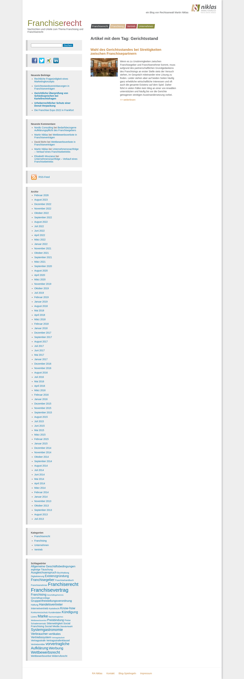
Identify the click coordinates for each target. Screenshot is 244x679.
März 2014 (40, 487)
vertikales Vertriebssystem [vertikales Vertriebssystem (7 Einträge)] (46, 635)
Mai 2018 (39, 310)
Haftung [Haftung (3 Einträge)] (34, 605)
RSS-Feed (44, 177)
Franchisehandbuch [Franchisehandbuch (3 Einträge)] (64, 580)
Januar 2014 (41, 496)
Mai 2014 (39, 479)
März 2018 (40, 319)
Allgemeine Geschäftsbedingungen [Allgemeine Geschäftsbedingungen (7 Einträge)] (53, 566)
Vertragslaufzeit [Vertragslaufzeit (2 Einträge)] (58, 638)
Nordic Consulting (43, 127)
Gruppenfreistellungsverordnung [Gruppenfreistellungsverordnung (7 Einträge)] (51, 600)
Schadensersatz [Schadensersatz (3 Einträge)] (38, 623)
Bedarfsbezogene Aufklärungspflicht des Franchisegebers (55, 129)
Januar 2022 (41, 244)
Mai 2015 (39, 430)
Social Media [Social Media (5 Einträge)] (52, 626)
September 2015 (43, 412)
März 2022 (40, 239)
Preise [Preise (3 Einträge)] (67, 620)
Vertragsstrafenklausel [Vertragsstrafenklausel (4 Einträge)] (58, 640)
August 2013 (41, 514)
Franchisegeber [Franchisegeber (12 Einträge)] (42, 580)
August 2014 (41, 465)
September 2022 (43, 217)
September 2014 (43, 461)
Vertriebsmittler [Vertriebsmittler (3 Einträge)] (38, 644)
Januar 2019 (41, 301)
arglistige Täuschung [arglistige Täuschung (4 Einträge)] (42, 569)
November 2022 (42, 208)
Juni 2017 (39, 350)
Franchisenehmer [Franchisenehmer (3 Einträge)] (39, 585)
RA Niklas (97, 673)
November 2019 (42, 284)
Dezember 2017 (42, 332)
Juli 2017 (39, 346)
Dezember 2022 (42, 204)
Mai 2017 (39, 354)
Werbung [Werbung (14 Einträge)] (56, 648)
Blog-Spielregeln (127, 673)
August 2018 (41, 306)
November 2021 (42, 248)
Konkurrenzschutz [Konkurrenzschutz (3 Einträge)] (39, 612)
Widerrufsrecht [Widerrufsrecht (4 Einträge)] (59, 656)
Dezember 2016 (42, 363)
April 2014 (39, 483)
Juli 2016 (39, 377)
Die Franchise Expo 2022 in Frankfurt (54, 110)
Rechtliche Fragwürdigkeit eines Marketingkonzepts (51, 80)
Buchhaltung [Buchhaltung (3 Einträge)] (63, 573)
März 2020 (40, 279)
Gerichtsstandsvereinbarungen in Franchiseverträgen (51, 87)
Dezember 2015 (42, 403)
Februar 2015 (41, 439)
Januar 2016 (41, 399)
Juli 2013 (39, 519)
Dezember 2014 (42, 448)
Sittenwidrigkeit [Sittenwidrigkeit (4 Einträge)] (54, 623)
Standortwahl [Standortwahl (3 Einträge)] (66, 626)
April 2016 (39, 386)
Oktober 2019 (41, 288)
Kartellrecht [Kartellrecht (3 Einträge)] (54, 608)
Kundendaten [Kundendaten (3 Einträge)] (55, 612)
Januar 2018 (41, 328)
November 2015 (42, 408)
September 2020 (43, 266)
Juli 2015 (39, 421)
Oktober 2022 (41, 213)
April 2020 (39, 275)
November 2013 (42, 501)
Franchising (117, 26)
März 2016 (40, 390)
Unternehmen (146, 26)
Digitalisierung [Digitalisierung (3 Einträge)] (37, 576)
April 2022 (39, 235)
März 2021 (40, 261)
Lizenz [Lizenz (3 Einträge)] (34, 617)
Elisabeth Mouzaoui (44, 156)
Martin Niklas (41, 134)
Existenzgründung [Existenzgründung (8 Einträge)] (57, 576)
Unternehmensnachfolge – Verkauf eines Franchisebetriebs (56, 150)
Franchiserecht (100, 26)
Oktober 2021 (41, 253)
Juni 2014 (39, 474)
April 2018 (39, 315)
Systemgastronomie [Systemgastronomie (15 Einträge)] (47, 630)
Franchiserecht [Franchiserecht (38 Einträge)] (63, 584)
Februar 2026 (41, 195)
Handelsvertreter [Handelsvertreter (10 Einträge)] (51, 604)
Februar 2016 (41, 394)
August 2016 (41, 372)
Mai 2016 (39, 381)
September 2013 (43, 510)
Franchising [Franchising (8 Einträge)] (38, 594)
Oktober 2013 (41, 505)
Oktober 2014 (41, 456)
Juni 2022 (39, 230)
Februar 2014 (41, 492)
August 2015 (41, 417)
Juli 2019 (39, 292)
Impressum (146, 673)
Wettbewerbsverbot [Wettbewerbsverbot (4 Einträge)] (41, 656)
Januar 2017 (41, 359)
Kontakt (110, 673)
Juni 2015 (39, 425)
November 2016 (42, 368)
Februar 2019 (41, 297)
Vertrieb (131, 26)
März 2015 (40, 434)
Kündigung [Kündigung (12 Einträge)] (70, 612)
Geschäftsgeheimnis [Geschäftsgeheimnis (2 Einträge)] (55, 595)
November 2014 (42, 452)
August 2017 (41, 341)
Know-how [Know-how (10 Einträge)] (67, 608)
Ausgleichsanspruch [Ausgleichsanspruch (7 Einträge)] (44, 572)
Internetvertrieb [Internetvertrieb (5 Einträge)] (39, 608)
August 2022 (41, 221)
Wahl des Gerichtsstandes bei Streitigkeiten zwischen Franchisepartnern (126, 51)
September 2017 (43, 337)
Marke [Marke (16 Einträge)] (43, 616)
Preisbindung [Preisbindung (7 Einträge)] (55, 620)
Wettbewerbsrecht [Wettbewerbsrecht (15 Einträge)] (45, 652)
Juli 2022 (39, 226)
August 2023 (41, 199)
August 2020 (41, 270)
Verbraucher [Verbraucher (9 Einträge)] (39, 634)
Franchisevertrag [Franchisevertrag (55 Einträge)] (49, 590)
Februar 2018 (41, 323)
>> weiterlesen (128, 99)
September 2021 (43, 257)
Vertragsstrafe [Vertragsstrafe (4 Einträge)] (38, 640)
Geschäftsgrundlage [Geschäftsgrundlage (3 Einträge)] (40, 598)
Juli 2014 (39, 470)
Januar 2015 (41, 443)
